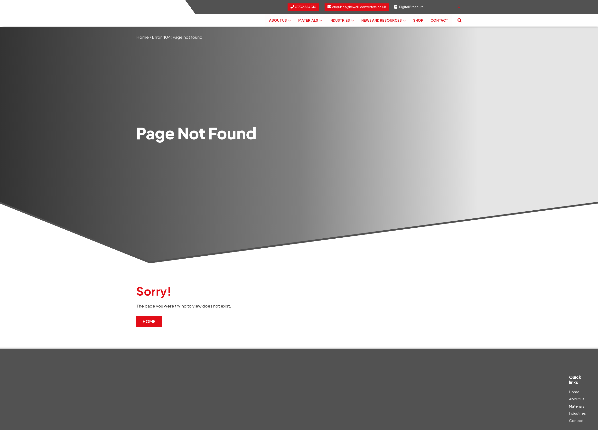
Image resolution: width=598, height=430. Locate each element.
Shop (418, 20)
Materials (310, 20)
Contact (439, 20)
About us (280, 20)
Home (142, 37)
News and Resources (383, 20)
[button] (460, 20)
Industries (341, 20)
